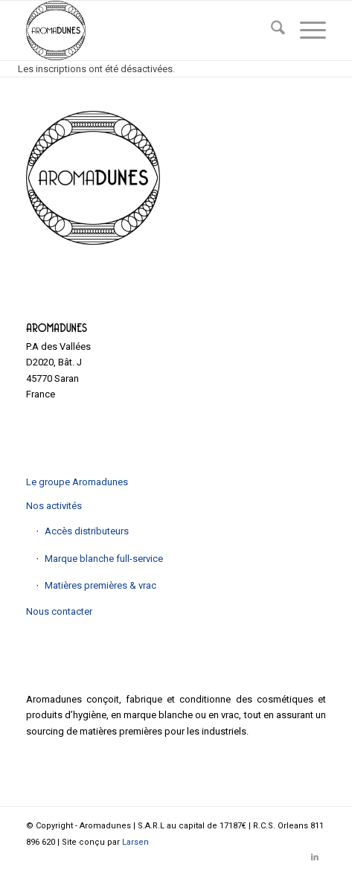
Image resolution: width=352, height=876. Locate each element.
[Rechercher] (270, 30)
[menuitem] (270, 30)
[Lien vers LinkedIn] (315, 857)
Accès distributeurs (87, 531)
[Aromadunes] (146, 30)
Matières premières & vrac (100, 585)
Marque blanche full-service (104, 558)
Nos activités (54, 505)
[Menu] (305, 30)
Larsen (135, 842)
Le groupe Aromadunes (77, 481)
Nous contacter (59, 611)
